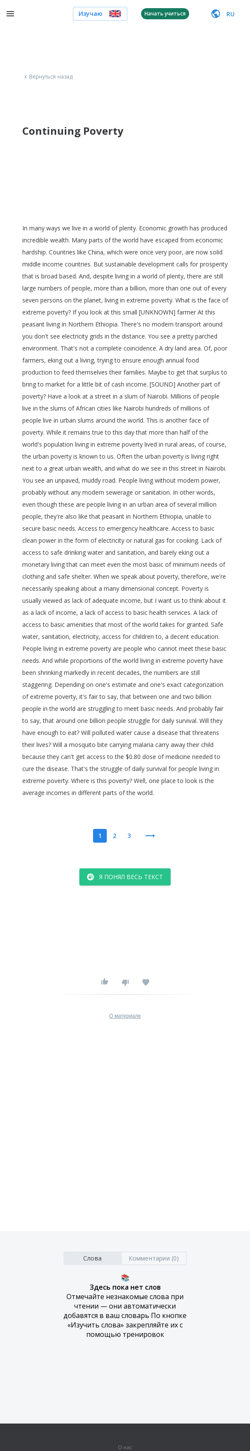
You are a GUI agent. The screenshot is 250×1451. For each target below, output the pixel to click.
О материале (125, 1016)
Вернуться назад (47, 76)
